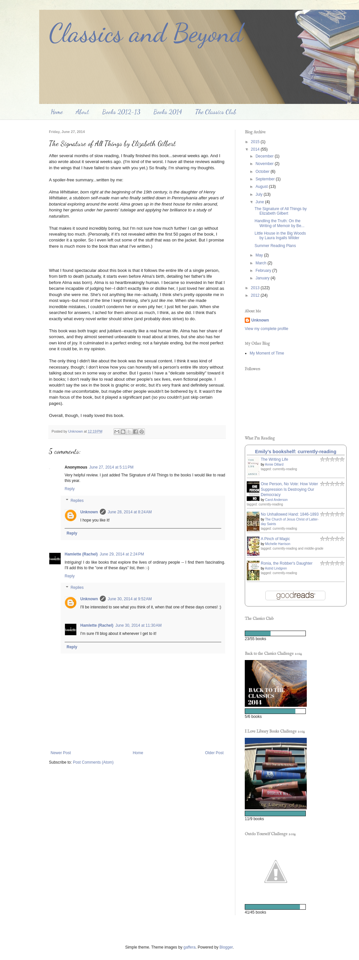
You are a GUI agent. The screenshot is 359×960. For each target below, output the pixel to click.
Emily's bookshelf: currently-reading (295, 451)
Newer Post (61, 753)
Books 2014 (167, 112)
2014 (256, 149)
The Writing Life (274, 459)
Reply (70, 489)
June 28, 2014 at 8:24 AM (130, 512)
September (266, 179)
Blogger (226, 947)
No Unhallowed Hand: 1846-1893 (290, 514)
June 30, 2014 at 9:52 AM (130, 599)
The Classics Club (215, 112)
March (262, 263)
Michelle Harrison (277, 544)
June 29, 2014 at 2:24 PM (122, 554)
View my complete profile (266, 328)
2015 (256, 142)
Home (57, 112)
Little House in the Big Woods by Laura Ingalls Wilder (280, 235)
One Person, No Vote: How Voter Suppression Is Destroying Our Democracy (289, 489)
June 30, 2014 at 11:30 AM (138, 625)
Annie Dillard (274, 464)
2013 (256, 288)
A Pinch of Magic (275, 539)
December (265, 156)
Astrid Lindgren (276, 568)
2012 (256, 295)
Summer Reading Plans (275, 245)
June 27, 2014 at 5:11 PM (111, 467)
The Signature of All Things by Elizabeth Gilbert (281, 211)
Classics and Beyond (146, 32)
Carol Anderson (276, 500)
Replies (77, 500)
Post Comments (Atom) (93, 762)
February (264, 270)
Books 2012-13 (121, 112)
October (263, 171)
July (260, 194)
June (260, 202)
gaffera (189, 947)
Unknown (89, 512)
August (262, 186)
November (265, 163)
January (263, 278)
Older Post (214, 753)
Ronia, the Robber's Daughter (286, 563)
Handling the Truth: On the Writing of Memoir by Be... (279, 223)
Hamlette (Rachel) (81, 554)
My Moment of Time (267, 353)
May (260, 255)
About (82, 112)
